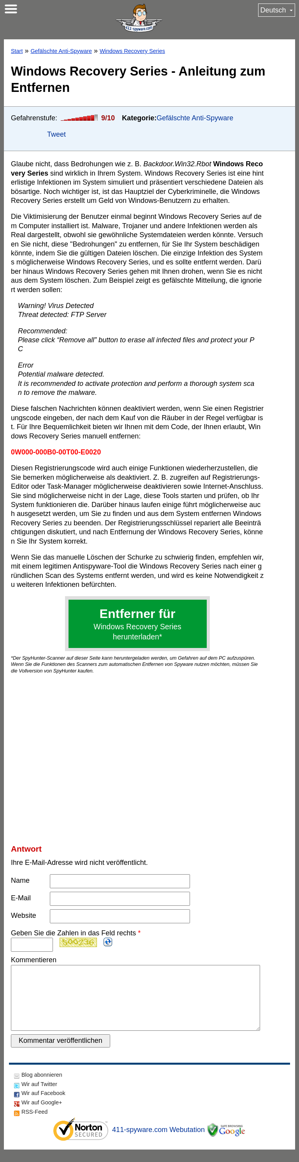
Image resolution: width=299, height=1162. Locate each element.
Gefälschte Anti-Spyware (61, 51)
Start (17, 51)
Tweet (56, 134)
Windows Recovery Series (132, 51)
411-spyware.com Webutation (158, 1142)
